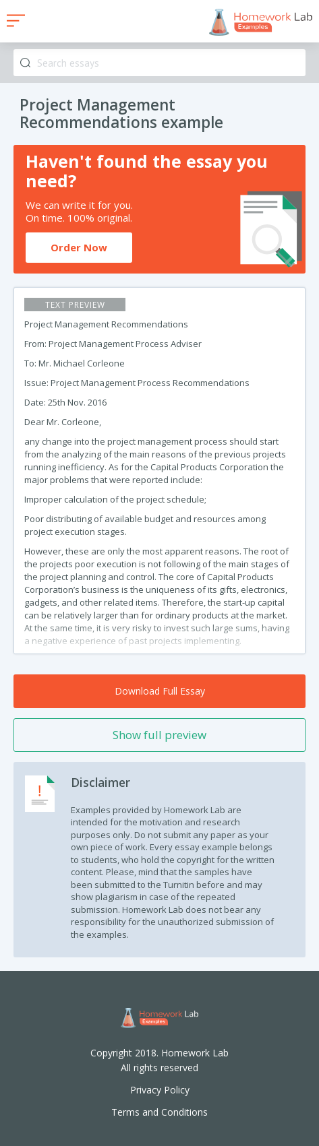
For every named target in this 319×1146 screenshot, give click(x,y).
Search (25, 63)
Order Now (79, 247)
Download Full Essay (160, 691)
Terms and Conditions (159, 1112)
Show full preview (159, 734)
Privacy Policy (160, 1089)
